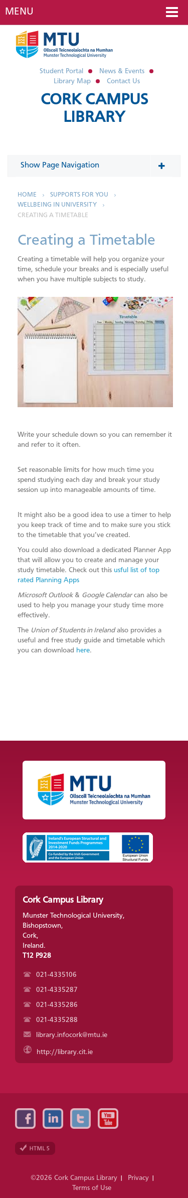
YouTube (108, 1118)
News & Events (121, 71)
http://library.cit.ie (58, 1052)
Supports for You (79, 195)
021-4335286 (51, 1004)
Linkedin (53, 1118)
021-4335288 (51, 1019)
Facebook (25, 1118)
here (83, 650)
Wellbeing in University (57, 205)
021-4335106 (50, 974)
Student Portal (61, 71)
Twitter (80, 1118)
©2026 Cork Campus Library (74, 1177)
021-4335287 (51, 989)
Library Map (72, 81)
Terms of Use (91, 1187)
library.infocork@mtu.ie (65, 1035)
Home (27, 195)
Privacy (138, 1177)
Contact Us (123, 81)
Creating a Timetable (53, 215)
